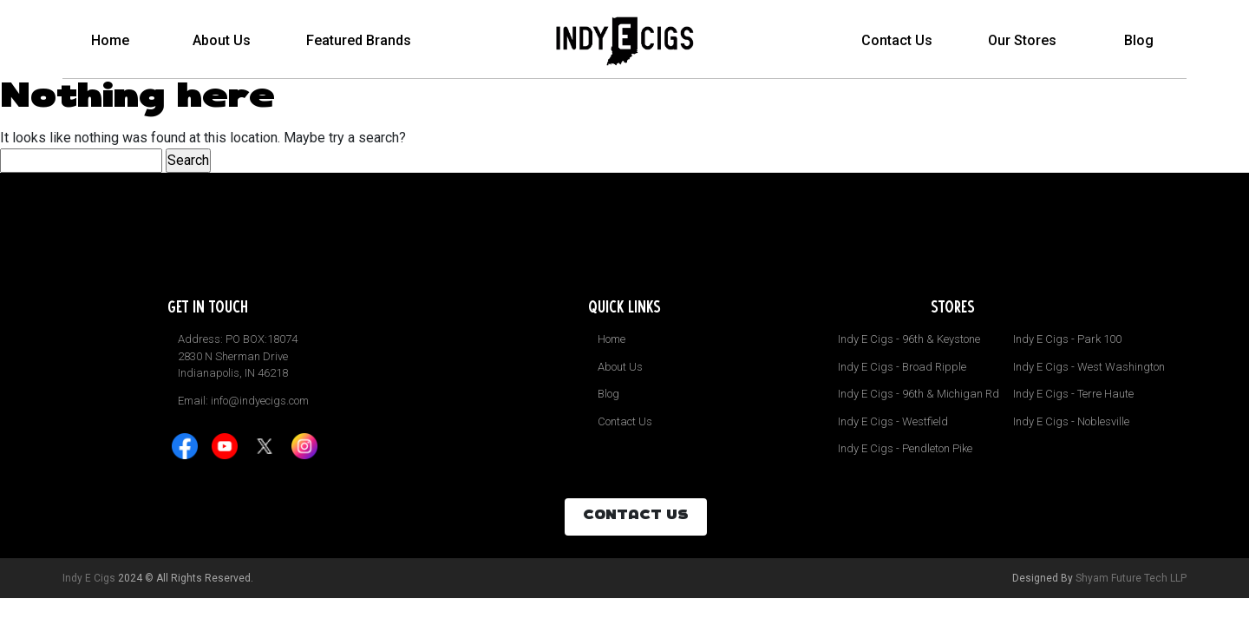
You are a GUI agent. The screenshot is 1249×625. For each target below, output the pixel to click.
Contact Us (896, 39)
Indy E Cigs (88, 578)
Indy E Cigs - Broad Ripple (902, 366)
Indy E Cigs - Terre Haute (1073, 393)
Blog (1139, 39)
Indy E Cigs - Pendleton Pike (905, 448)
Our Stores (1022, 39)
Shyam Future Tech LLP (1131, 578)
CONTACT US (636, 516)
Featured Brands (358, 39)
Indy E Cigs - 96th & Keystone (909, 338)
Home (110, 39)
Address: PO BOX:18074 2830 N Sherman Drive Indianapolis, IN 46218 (238, 355)
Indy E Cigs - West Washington (1089, 366)
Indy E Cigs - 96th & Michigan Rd (918, 393)
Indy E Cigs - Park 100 (1067, 338)
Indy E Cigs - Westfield (893, 421)
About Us (222, 39)
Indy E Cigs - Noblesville (1071, 421)
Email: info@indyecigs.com (243, 400)
